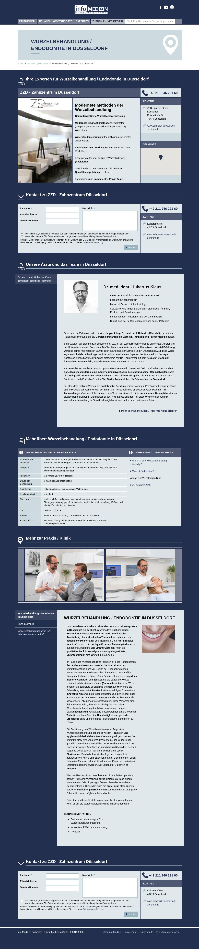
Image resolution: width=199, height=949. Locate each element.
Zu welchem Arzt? (141, 485)
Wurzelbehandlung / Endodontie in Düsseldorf (36, 615)
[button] (161, 158)
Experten (82, 22)
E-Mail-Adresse (28, 214)
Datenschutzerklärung (93, 242)
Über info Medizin (112, 932)
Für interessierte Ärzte (168, 932)
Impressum (130, 932)
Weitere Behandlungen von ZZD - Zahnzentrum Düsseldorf (35, 633)
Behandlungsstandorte (55, 22)
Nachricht (88, 208)
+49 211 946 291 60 (163, 93)
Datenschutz (146, 932)
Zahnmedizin (27, 22)
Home (20, 63)
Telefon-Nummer (29, 220)
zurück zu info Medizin (107, 22)
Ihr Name (26, 208)
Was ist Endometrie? (143, 471)
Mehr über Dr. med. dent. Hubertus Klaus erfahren (148, 410)
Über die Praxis (26, 624)
